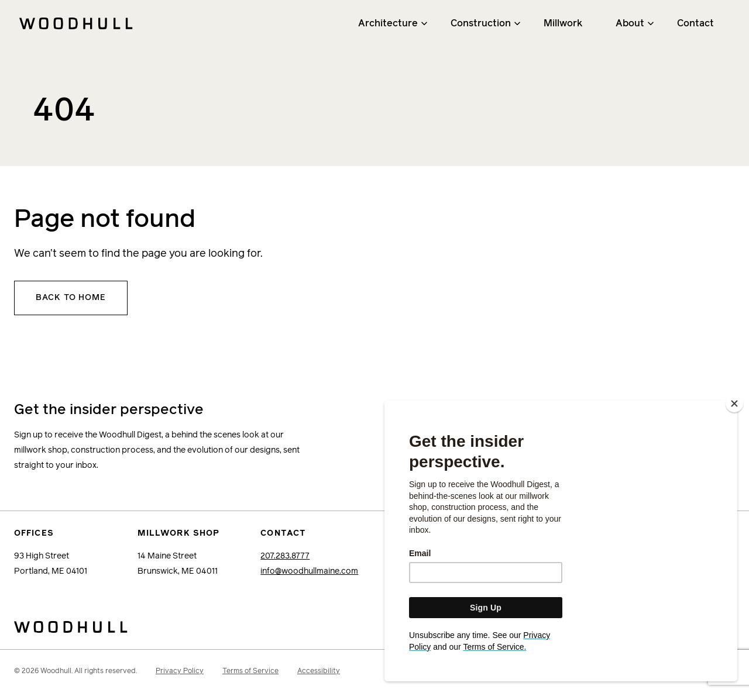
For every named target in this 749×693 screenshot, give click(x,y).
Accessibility (318, 671)
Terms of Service (250, 671)
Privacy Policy (180, 671)
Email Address (500, 408)
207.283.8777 (285, 556)
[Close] (734, 419)
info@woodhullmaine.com (309, 571)
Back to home (71, 298)
